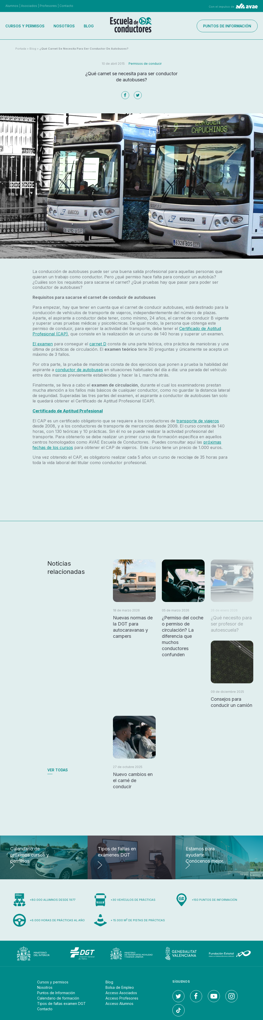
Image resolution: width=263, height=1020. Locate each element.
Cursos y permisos (25, 26)
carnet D (97, 343)
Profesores (48, 6)
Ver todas (57, 770)
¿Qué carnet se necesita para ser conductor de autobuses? (83, 48)
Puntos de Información (56, 993)
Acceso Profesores (122, 998)
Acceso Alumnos (119, 1003)
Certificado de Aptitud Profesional (68, 410)
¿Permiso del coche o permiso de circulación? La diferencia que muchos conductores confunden (182, 636)
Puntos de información (227, 26)
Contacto (66, 6)
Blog (89, 26)
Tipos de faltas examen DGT (61, 1003)
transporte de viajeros (197, 420)
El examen (43, 343)
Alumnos (11, 6)
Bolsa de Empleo (120, 987)
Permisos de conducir (145, 63)
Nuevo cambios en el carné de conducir (133, 780)
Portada (20, 48)
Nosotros (64, 26)
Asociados (29, 6)
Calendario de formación (58, 998)
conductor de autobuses (79, 369)
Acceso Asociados (121, 993)
